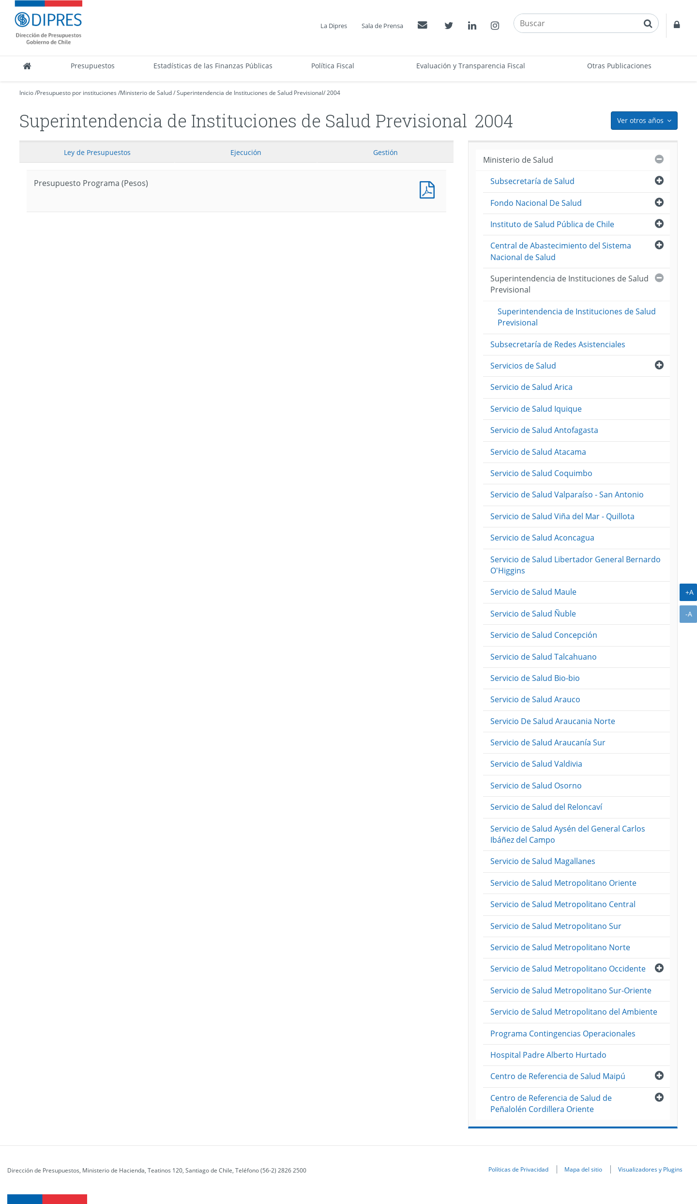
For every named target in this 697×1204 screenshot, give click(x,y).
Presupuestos (93, 65)
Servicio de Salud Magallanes (542, 861)
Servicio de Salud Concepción (543, 635)
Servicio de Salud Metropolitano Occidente (568, 968)
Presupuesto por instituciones (77, 93)
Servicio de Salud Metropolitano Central (563, 904)
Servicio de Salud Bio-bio (535, 678)
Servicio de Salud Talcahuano (543, 656)
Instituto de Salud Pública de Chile (552, 224)
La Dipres (333, 25)
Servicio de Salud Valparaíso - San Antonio (567, 494)
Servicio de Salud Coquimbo (541, 473)
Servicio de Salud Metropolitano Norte (560, 947)
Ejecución (245, 152)
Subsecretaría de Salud (532, 181)
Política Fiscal (332, 65)
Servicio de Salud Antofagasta (544, 430)
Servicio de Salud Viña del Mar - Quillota (562, 516)
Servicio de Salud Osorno (536, 785)
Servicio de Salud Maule (533, 592)
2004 (333, 93)
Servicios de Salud (523, 365)
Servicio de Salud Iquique (536, 408)
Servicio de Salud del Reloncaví (546, 807)
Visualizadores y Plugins (650, 1169)
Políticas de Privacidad (518, 1169)
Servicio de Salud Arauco (535, 699)
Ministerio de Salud (146, 93)
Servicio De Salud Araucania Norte (552, 721)
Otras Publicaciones (619, 65)
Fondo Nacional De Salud (536, 203)
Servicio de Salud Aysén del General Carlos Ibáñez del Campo (567, 834)
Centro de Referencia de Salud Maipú (557, 1076)
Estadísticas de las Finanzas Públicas (213, 65)
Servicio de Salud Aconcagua (542, 537)
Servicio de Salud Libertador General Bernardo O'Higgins (575, 565)
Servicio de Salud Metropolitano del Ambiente (573, 1011)
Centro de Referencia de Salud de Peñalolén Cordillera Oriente (551, 1103)
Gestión (385, 152)
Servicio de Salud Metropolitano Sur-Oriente (571, 990)
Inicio (26, 93)
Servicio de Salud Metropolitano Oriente (563, 883)
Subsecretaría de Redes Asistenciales (557, 344)
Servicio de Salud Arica (531, 387)
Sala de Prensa (382, 25)
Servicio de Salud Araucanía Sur (548, 742)
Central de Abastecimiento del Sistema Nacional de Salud (560, 251)
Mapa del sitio (583, 1169)
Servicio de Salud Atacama (538, 452)
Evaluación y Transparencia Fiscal (470, 65)
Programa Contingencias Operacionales (563, 1033)
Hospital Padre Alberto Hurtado (548, 1055)
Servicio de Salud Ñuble (533, 613)
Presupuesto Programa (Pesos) (429, 189)
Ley (97, 152)
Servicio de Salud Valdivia (536, 763)
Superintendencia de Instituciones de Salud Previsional (250, 93)
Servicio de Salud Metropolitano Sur (555, 926)
